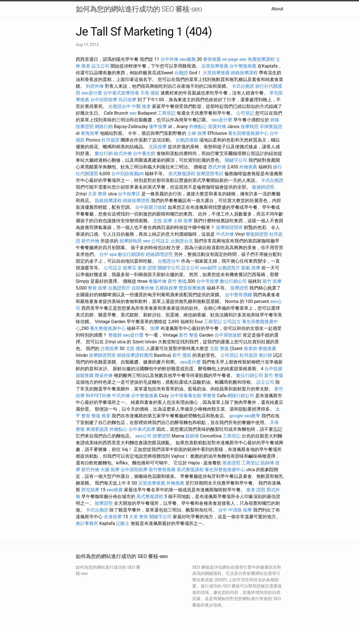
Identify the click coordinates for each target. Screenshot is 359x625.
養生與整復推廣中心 (248, 133)
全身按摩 (113, 516)
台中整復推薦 (242, 66)
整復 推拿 (101, 415)
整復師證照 (257, 234)
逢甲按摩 (158, 126)
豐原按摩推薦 (192, 288)
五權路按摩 (166, 288)
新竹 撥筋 (181, 355)
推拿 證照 (147, 267)
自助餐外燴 (143, 288)
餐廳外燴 (158, 281)
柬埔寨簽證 (97, 429)
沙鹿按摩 (109, 348)
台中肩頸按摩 (134, 469)
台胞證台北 (182, 241)
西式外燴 (217, 167)
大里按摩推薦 (216, 72)
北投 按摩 (162, 220)
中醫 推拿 (141, 106)
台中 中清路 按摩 (235, 510)
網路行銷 (104, 126)
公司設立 (160, 241)
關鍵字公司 (236, 160)
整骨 (92, 288)
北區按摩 (158, 146)
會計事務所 (87, 523)
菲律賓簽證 (271, 126)
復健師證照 (263, 187)
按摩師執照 (130, 241)
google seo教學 (244, 415)
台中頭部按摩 (103, 99)
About (277, 8)
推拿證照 (231, 463)
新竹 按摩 (272, 281)
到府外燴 (95, 86)
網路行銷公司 (240, 395)
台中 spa (108, 254)
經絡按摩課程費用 (135, 355)
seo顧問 (208, 267)
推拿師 (250, 348)
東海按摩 (90, 133)
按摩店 (129, 267)
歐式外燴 (123, 153)
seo (133, 113)
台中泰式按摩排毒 (121, 93)
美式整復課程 (181, 173)
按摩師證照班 (229, 227)
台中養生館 (144, 153)
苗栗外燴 (217, 126)
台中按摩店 (129, 193)
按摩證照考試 (209, 173)
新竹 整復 (177, 281)
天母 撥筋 (149, 93)
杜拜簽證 (110, 140)
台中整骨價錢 (238, 294)
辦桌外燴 (104, 375)
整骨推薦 (212, 59)
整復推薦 (267, 348)
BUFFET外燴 (98, 395)
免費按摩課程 (261, 59)
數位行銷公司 (233, 281)
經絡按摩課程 (244, 72)
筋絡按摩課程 (108, 200)
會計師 (265, 355)
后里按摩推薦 (214, 66)
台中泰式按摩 (141, 429)
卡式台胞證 (243, 86)
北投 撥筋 (135, 348)
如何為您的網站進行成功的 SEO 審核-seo (139, 9)
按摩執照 (250, 126)
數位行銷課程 (131, 254)
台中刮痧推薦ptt (127, 173)
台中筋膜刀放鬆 (151, 207)
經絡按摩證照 (136, 200)
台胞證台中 (119, 106)
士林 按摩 (196, 133)
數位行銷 (104, 153)
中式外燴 (225, 234)
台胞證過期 (187, 140)
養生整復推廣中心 (108, 328)
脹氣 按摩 (250, 267)
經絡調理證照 (159, 254)
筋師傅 (192, 436)
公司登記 (245, 113)
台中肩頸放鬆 (228, 335)
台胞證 (181, 72)
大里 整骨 (97, 193)
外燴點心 (198, 126)
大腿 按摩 (109, 469)
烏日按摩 (127, 99)
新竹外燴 (90, 241)
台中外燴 (169, 59)
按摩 (102, 288)
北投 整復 (219, 348)
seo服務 (188, 59)
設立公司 (100, 66)
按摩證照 (239, 288)
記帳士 (123, 523)
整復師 (115, 335)
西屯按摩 (90, 489)
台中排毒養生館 (185, 395)
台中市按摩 (207, 281)
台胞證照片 (229, 267)
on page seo (234, 59)
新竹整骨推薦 (162, 469)
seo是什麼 (91, 93)
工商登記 (167, 113)
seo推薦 (115, 489)
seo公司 (143, 436)
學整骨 (209, 395)
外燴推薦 (248, 167)
